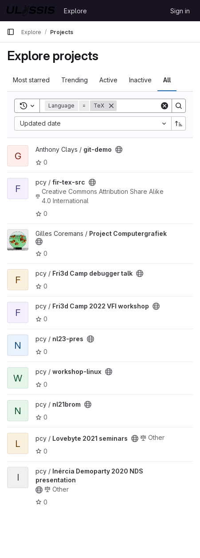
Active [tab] (108, 80)
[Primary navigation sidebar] (11, 32)
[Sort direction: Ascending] (179, 123)
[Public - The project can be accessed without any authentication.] (118, 149)
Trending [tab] (74, 80)
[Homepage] (31, 11)
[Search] (179, 106)
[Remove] (111, 105)
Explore (75, 11)
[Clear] (164, 105)
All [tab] (167, 80)
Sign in (180, 11)
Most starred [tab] (31, 80)
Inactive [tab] (140, 80)
